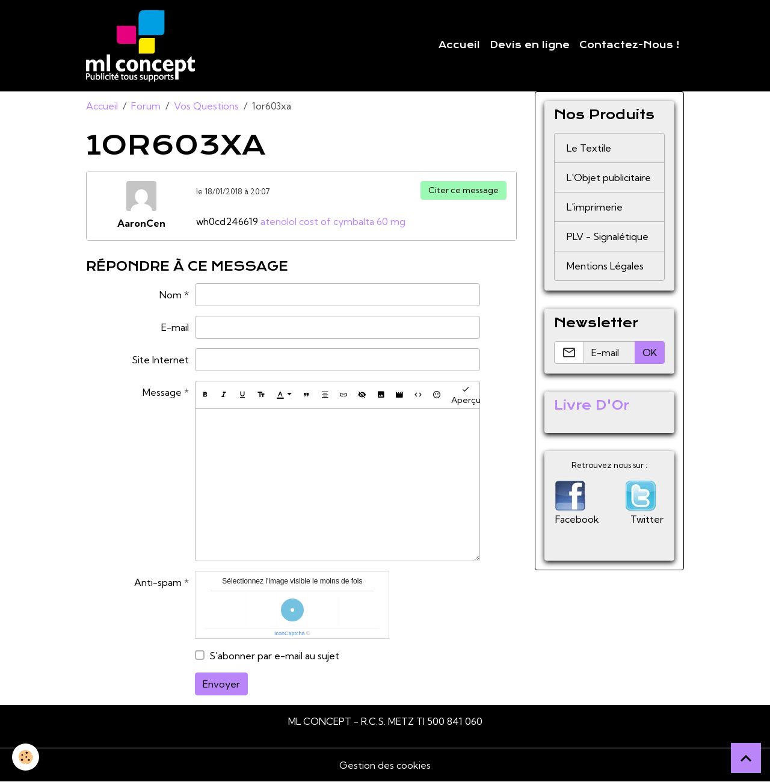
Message (162, 392)
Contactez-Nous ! (629, 45)
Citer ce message (463, 190)
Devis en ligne (530, 45)
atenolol (278, 221)
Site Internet (160, 360)
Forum (146, 106)
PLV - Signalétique (607, 236)
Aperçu (466, 394)
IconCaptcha (289, 633)
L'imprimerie (595, 207)
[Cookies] (25, 757)
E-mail (175, 327)
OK (649, 352)
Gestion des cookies (385, 765)
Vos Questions (206, 106)
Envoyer (221, 684)
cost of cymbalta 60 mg (352, 221)
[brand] (143, 46)
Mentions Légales (605, 266)
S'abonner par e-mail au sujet (274, 656)
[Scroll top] (746, 758)
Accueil (459, 45)
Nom (170, 295)
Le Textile (589, 148)
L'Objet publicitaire (609, 177)
